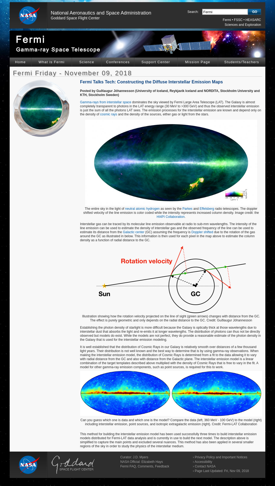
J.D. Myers (140, 457)
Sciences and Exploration (243, 25)
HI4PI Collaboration (170, 217)
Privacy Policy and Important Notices (221, 457)
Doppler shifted (202, 232)
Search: (192, 12)
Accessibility (203, 462)
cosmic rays (108, 114)
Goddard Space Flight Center (75, 18)
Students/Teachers (241, 62)
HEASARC (253, 20)
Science (86, 62)
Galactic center (133, 232)
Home (20, 62)
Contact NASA (205, 466)
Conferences (118, 62)
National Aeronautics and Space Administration (101, 13)
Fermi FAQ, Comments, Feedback (144, 466)
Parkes (187, 209)
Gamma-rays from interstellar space (105, 102)
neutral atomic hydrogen (142, 209)
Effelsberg (207, 209)
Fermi (227, 20)
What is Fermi (51, 62)
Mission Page (197, 62)
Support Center (156, 62)
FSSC (238, 20)
